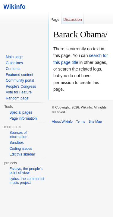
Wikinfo (13, 6)
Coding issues (20, 148)
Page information (23, 118)
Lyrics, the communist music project (26, 181)
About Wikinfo (62, 121)
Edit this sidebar (22, 154)
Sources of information (18, 135)
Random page (17, 98)
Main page (14, 57)
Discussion (72, 19)
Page (54, 19)
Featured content (19, 75)
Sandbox (16, 142)
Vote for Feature (19, 92)
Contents (13, 69)
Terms (80, 121)
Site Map (95, 121)
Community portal (20, 80)
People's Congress (21, 86)
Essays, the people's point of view (25, 171)
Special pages (20, 112)
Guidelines (14, 63)
